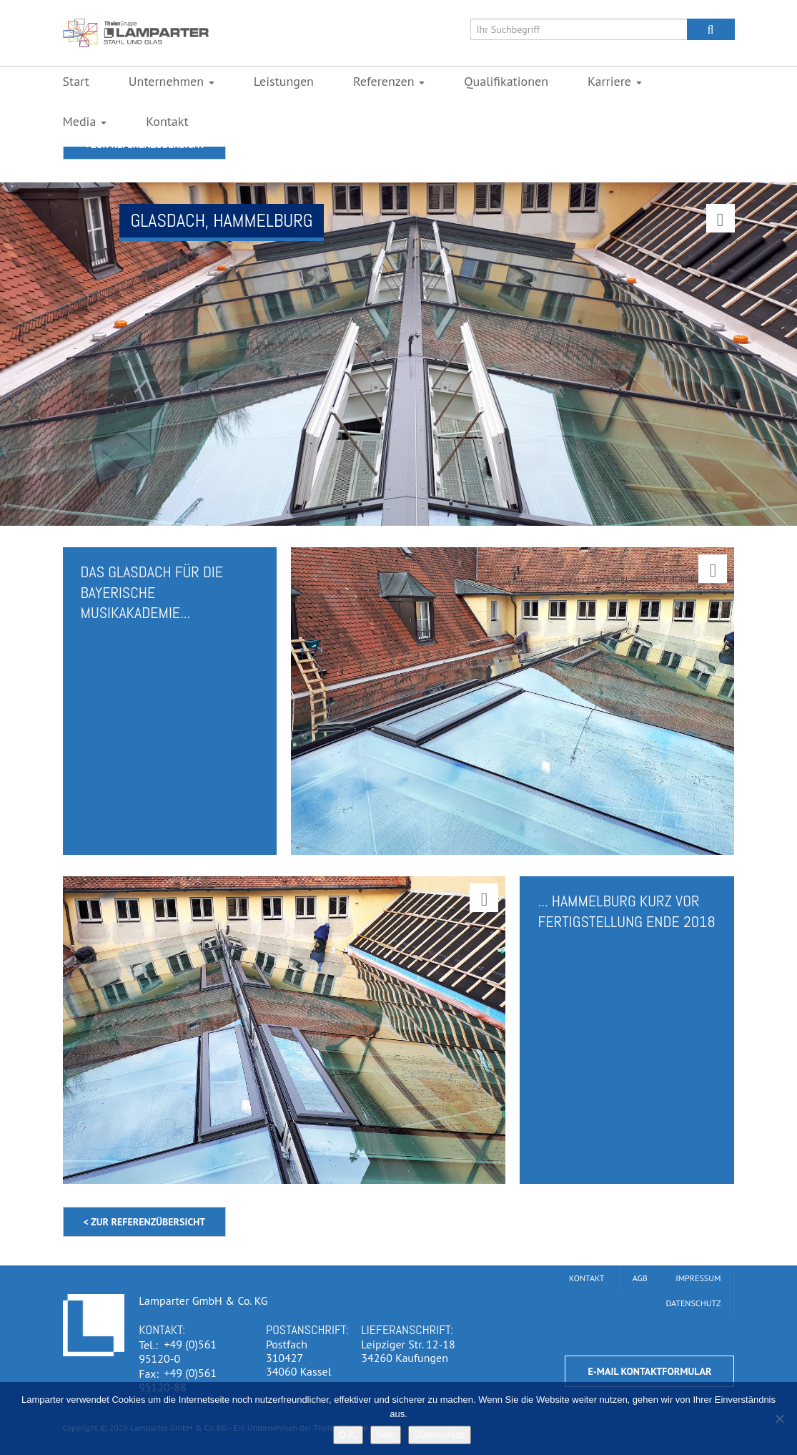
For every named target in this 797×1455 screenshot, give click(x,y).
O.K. (348, 1434)
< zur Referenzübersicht (145, 1221)
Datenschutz (439, 1434)
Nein (385, 1434)
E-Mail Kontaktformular (649, 1371)
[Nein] (779, 1418)
